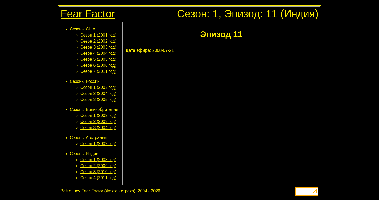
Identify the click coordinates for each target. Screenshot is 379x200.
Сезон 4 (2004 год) (98, 53)
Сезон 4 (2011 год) (98, 178)
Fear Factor (88, 13)
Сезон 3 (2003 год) (98, 47)
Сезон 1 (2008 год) (98, 159)
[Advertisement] (221, 68)
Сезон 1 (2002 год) (98, 115)
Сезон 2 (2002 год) (98, 41)
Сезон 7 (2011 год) (98, 71)
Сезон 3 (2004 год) (98, 127)
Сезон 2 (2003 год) (98, 121)
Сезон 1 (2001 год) (98, 35)
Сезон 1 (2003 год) (98, 87)
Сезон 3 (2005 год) (98, 99)
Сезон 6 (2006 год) (98, 65)
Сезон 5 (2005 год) (98, 59)
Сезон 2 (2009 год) (98, 165)
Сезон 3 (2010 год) (98, 172)
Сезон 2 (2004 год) (98, 93)
